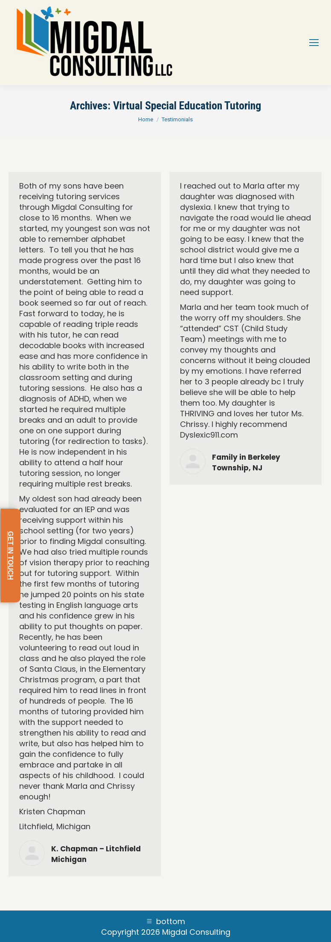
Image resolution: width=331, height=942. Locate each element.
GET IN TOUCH (10, 555)
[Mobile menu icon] (313, 42)
